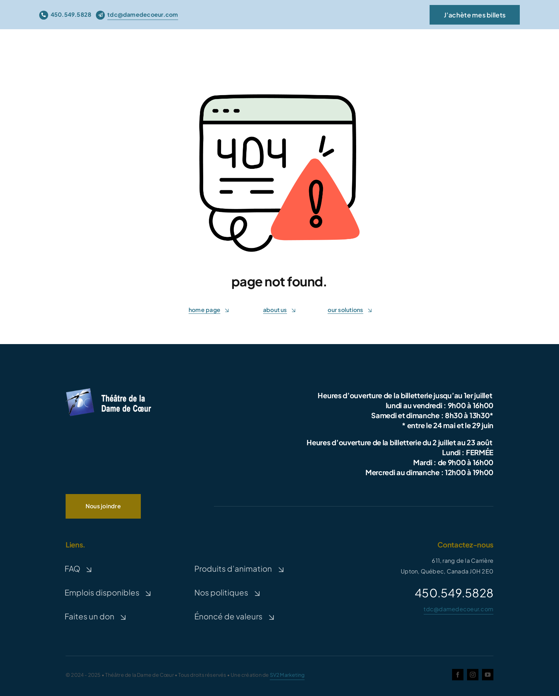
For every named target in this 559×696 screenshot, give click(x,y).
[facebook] (457, 674)
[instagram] (472, 674)
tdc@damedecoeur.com (458, 609)
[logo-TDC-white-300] (108, 389)
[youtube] (487, 674)
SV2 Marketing (287, 674)
